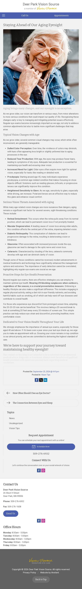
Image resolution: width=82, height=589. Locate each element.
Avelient (55, 572)
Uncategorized (16, 423)
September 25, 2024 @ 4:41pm (46, 372)
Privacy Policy (29, 572)
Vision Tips (45, 375)
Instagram (43, 470)
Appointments (61, 15)
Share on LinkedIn (45, 380)
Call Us (24, 15)
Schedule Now (40, 446)
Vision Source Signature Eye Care (41, 560)
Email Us (10, 513)
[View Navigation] (4, 15)
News (12, 418)
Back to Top (41, 579)
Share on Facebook (36, 380)
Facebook (39, 470)
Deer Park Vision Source (40, 569)
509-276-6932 (17, 501)
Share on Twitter (41, 380)
